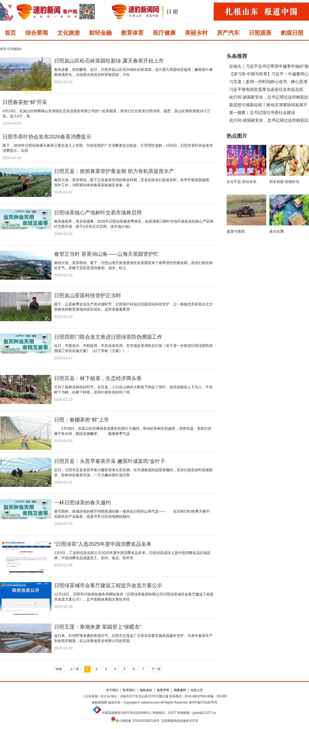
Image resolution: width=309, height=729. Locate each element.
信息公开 (197, 690)
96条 (59, 669)
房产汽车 (228, 33)
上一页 (74, 669)
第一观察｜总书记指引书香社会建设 (262, 112)
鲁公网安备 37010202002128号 (137, 721)
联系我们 (129, 690)
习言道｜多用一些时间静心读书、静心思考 (268, 82)
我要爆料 (180, 690)
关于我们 (112, 690)
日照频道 (14, 49)
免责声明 (163, 690)
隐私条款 (146, 690)
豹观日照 (292, 33)
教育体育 (132, 33)
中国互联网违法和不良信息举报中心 (126, 713)
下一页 (156, 669)
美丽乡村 (196, 33)
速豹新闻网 (99, 702)
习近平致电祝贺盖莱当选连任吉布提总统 (266, 89)
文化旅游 (68, 33)
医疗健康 (164, 33)
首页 (10, 33)
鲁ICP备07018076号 (203, 702)
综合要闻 (36, 33)
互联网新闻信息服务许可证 (179, 721)
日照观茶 (260, 33)
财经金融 (100, 33)
